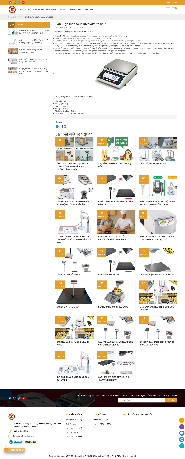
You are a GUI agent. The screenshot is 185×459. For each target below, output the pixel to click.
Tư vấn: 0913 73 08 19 (102, 424)
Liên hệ (72, 9)
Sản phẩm (51, 9)
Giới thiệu (38, 9)
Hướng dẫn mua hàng (74, 419)
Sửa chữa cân (85, 9)
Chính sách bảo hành (74, 436)
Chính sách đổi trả (73, 432)
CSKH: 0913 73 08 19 (102, 419)
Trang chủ (25, 9)
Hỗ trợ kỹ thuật (71, 424)
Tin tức (62, 9)
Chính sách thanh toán (74, 428)
